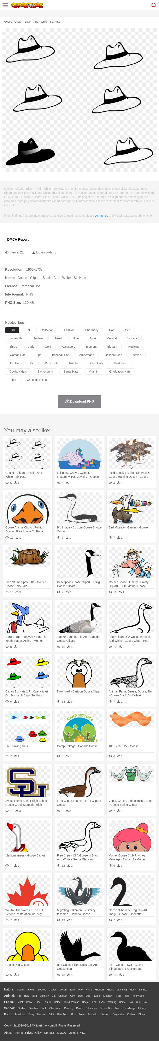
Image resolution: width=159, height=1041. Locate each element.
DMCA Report (18, 239)
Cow (72, 995)
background (45, 371)
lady (31, 346)
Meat (82, 1014)
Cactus (53, 989)
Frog (126, 995)
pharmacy (91, 330)
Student (22, 1008)
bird (12, 330)
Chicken (62, 995)
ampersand (86, 355)
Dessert (41, 1014)
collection (47, 330)
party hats (51, 363)
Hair (131, 1002)
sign (38, 355)
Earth (73, 989)
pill (32, 363)
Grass (110, 989)
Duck (88, 995)
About (8, 1032)
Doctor (85, 1002)
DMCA (61, 1032)
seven (137, 355)
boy (145, 1002)
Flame (89, 989)
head (58, 338)
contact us (101, 215)
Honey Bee (137, 995)
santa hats (71, 371)
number (74, 363)
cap (111, 330)
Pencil (79, 1008)
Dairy (31, 1014)
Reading (68, 1008)
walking (111, 1002)
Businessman (71, 1002)
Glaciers (99, 989)
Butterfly (44, 995)
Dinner (142, 1014)
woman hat (17, 355)
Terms (19, 1032)
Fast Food (62, 1014)
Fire (80, 989)
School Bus (106, 1008)
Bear (26, 995)
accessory (68, 346)
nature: (9, 989)
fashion (69, 330)
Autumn (30, 989)
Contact (49, 1032)
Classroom (55, 1008)
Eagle (97, 995)
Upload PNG (77, 1032)
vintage (132, 338)
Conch (63, 989)
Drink (51, 1014)
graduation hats (119, 371)
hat (27, 330)
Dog (80, 995)
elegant (112, 346)
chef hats (96, 363)
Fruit (73, 1014)
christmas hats (37, 379)
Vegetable (118, 1014)
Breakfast (20, 1014)
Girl (138, 1002)
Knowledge (129, 1008)
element (91, 346)
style (92, 338)
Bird (34, 995)
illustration (120, 363)
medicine (134, 346)
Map (117, 1008)
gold (48, 346)
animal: (9, 995)
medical (112, 338)
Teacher (33, 1008)
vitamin (93, 371)
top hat (14, 363)
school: (9, 1008)
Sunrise (143, 989)
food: (8, 1014)
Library (142, 1008)
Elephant (108, 995)
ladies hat (16, 338)
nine (76, 338)
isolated (39, 338)
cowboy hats (18, 371)
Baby (29, 1002)
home (122, 1002)
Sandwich (93, 1014)
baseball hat (60, 355)
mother (57, 1002)
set (127, 330)
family (47, 1002)
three (13, 346)
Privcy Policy (33, 1032)
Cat (54, 995)
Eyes (102, 1002)
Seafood (106, 1014)
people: (9, 1002)
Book (43, 1008)
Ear (94, 1002)
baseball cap (113, 355)
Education (91, 1008)
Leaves (42, 989)
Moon (133, 989)
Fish (118, 995)
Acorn (20, 989)
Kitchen (131, 1014)
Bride (38, 1002)
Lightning (122, 989)
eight (13, 379)
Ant (19, 995)
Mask (20, 1002)
